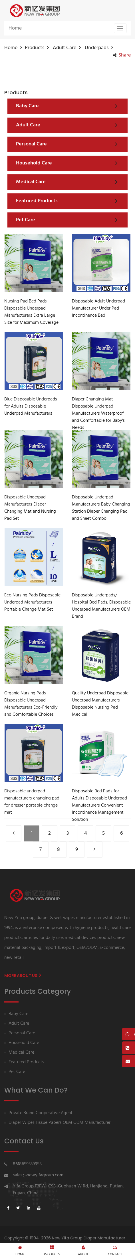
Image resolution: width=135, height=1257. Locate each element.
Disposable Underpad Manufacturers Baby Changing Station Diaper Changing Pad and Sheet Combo (101, 508)
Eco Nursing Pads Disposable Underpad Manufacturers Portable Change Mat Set (32, 602)
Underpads (96, 48)
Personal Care (22, 1033)
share (122, 55)
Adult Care (64, 48)
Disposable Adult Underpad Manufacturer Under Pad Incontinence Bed (98, 308)
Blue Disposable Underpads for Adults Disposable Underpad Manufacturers (30, 406)
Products (34, 48)
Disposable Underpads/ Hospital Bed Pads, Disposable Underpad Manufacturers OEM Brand (101, 606)
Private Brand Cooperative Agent (40, 1113)
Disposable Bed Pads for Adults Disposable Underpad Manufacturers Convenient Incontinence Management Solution (99, 805)
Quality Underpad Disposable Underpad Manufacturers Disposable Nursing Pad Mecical (100, 704)
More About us (22, 975)
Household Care (24, 1043)
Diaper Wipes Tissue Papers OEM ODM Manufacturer (59, 1123)
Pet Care (17, 1072)
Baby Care (18, 1014)
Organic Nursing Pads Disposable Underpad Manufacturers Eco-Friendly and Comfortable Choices (31, 704)
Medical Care (21, 1052)
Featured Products (26, 1062)
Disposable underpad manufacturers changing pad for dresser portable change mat (31, 802)
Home (15, 28)
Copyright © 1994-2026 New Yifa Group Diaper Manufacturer (64, 1238)
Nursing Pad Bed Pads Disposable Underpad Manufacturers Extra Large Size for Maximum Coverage (31, 312)
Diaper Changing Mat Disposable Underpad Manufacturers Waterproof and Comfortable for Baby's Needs (98, 413)
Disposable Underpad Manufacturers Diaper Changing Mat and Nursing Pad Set (30, 508)
